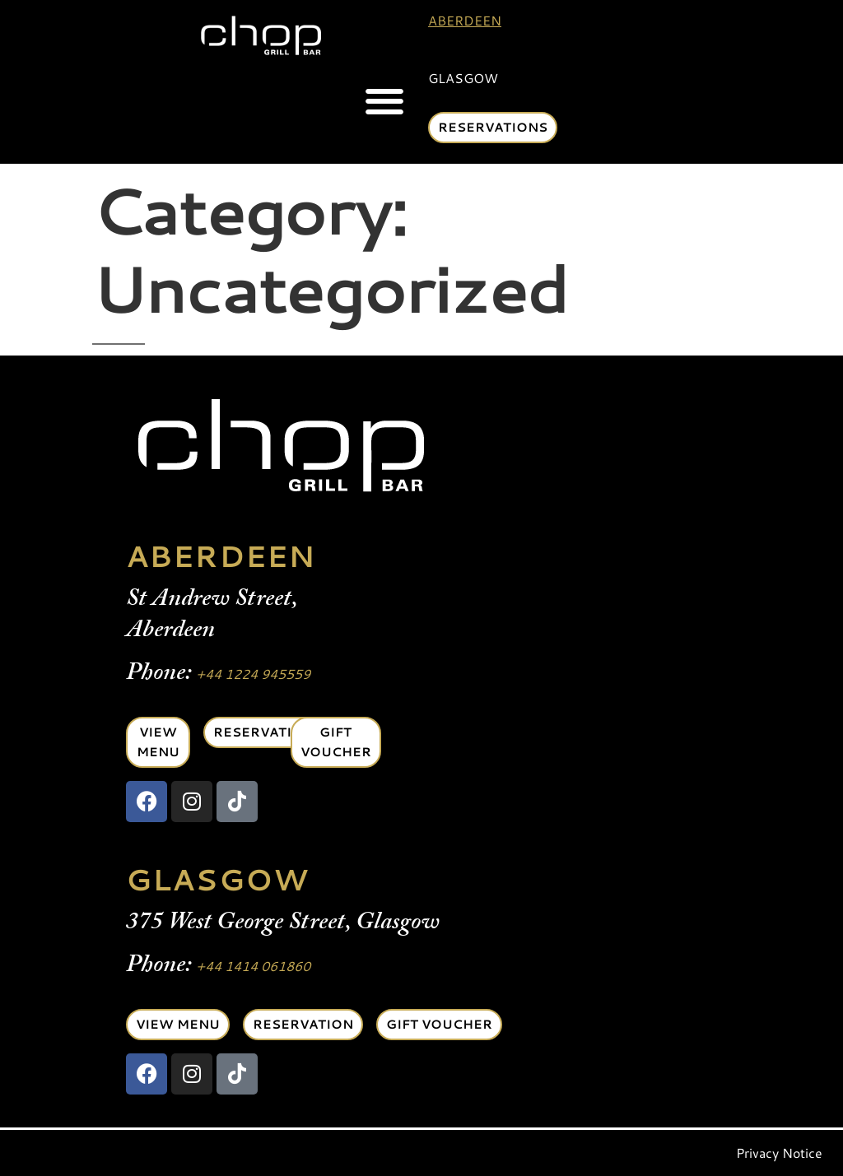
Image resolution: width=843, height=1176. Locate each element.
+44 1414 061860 (253, 965)
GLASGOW (217, 879)
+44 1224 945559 (253, 673)
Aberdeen (464, 20)
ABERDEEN (220, 556)
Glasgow (463, 77)
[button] (384, 101)
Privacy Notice (779, 1152)
